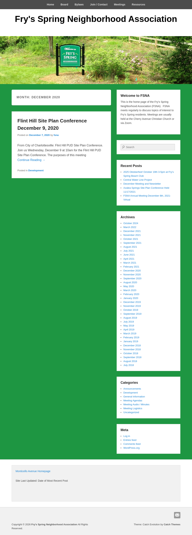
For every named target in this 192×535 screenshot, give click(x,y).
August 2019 (130, 317)
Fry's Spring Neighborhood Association (96, 19)
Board (64, 4)
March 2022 (129, 227)
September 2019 (132, 313)
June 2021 (129, 254)
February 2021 (131, 266)
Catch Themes (172, 524)
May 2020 (128, 286)
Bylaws (79, 4)
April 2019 (128, 329)
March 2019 (129, 333)
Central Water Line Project (137, 179)
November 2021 (132, 235)
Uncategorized (131, 412)
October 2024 (130, 223)
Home (50, 4)
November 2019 (132, 306)
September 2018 (132, 357)
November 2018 (132, 349)
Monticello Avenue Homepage (33, 471)
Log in (126, 436)
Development (36, 170)
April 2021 (128, 258)
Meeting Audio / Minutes (136, 404)
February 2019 (131, 337)
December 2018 (132, 345)
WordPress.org (131, 447)
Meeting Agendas (132, 400)
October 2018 (130, 353)
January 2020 (130, 298)
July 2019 (128, 321)
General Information (134, 396)
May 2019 (128, 325)
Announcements (132, 388)
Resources (138, 4)
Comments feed (132, 444)
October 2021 (130, 239)
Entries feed (129, 440)
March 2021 (129, 262)
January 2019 (130, 341)
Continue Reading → (31, 160)
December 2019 (132, 302)
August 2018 (130, 361)
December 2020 (132, 270)
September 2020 (132, 278)
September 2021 (132, 242)
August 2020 (130, 282)
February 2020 (131, 294)
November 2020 (132, 274)
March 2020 (129, 290)
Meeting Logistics (132, 408)
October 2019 (130, 309)
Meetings (119, 4)
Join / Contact (99, 4)
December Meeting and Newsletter (142, 183)
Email (177, 515)
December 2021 (132, 231)
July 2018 (128, 365)
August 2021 (130, 246)
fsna (56, 135)
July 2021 (128, 250)
